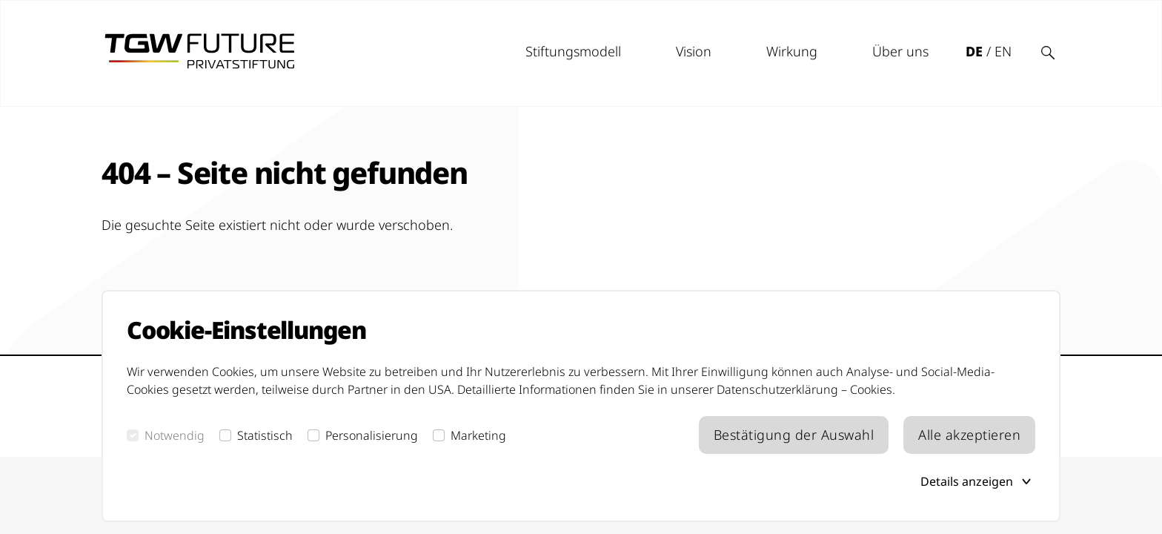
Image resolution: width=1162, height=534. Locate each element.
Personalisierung (371, 435)
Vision (693, 51)
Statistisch (265, 435)
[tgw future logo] (200, 51)
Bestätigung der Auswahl (794, 435)
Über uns (900, 51)
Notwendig (175, 435)
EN (1003, 51)
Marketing (478, 435)
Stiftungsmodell (573, 51)
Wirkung (791, 51)
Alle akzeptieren (969, 435)
